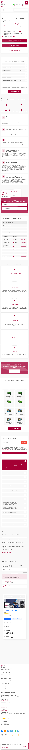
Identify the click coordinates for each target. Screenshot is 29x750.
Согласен (25, 746)
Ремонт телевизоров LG (6, 680)
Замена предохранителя (6, 77)
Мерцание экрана (6, 239)
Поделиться (2, 731)
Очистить (24, 442)
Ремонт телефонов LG (6, 683)
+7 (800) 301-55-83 (18, 2)
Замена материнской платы (7, 63)
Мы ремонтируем (6, 10)
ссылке (6, 674)
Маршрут (7, 619)
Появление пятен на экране (6, 246)
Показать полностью (6, 552)
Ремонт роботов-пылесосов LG (8, 688)
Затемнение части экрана (7, 253)
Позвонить (20, 10)
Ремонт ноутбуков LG (5, 686)
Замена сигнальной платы (6, 70)
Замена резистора (5, 73)
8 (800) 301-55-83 (5, 704)
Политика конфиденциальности (14, 740)
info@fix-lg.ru (4, 707)
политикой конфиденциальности (19, 210)
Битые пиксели (5, 249)
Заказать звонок (14, 371)
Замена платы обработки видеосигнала (9, 80)
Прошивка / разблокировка (7, 67)
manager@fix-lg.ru (5, 710)
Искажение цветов (6, 242)
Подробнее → (23, 239)
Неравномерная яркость (7, 256)
